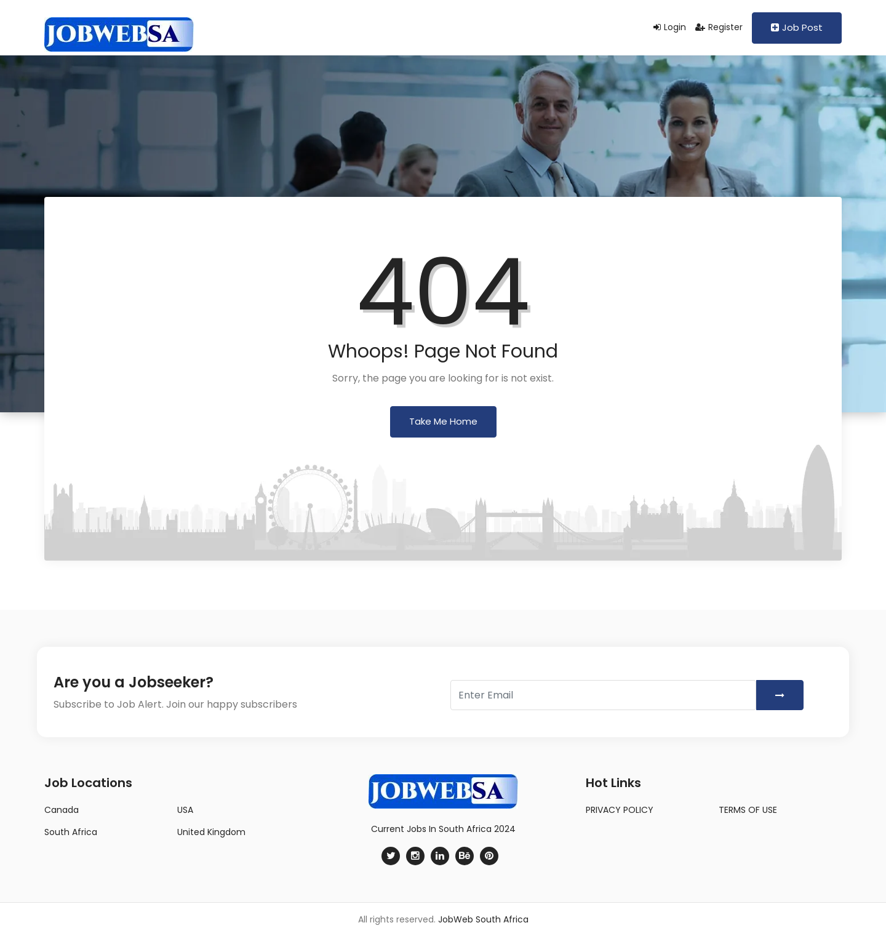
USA (185, 810)
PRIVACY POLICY (619, 810)
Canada (61, 810)
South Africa (70, 832)
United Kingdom (211, 832)
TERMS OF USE (748, 810)
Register (719, 27)
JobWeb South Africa (483, 919)
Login (669, 27)
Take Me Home (443, 421)
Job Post (797, 27)
